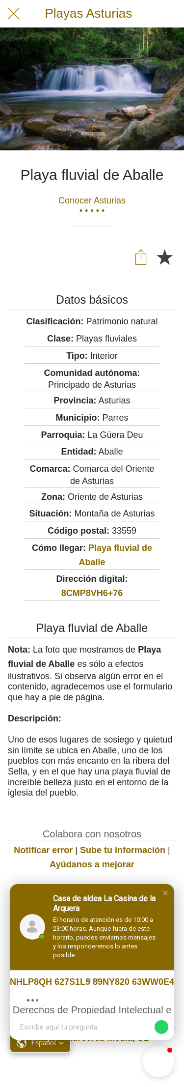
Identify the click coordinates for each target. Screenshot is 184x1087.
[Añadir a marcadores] (164, 256)
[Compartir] (141, 256)
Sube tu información (122, 850)
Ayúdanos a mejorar (92, 864)
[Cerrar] (14, 14)
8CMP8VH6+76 (92, 593)
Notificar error (43, 850)
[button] (165, 893)
